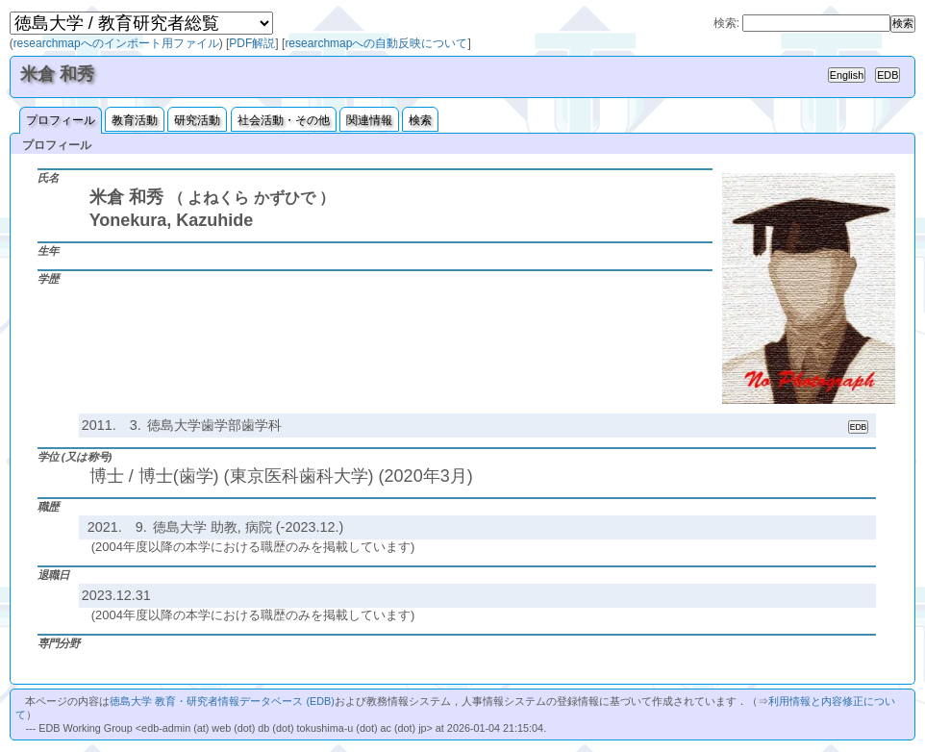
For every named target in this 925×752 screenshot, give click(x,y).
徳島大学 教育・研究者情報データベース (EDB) (222, 701)
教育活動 (135, 120)
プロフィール (60, 120)
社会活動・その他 (284, 120)
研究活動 (197, 120)
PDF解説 (252, 43)
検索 (420, 120)
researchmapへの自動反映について (376, 43)
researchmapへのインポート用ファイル (116, 43)
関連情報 (369, 120)
